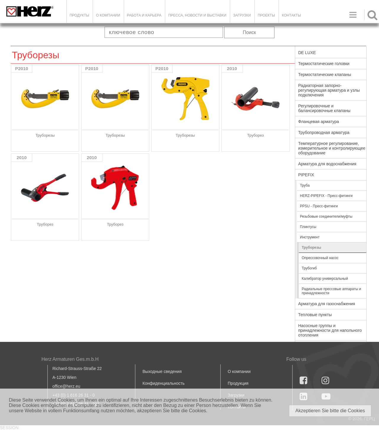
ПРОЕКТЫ (266, 15)
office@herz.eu (66, 386)
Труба (305, 185)
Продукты (79, 15)
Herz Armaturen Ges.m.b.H (70, 359)
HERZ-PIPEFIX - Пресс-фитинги (326, 196)
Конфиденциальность (163, 383)
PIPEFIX (306, 174)
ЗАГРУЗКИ (242, 15)
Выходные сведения (162, 371)
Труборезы (311, 247)
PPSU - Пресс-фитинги (319, 206)
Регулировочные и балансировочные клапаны (324, 108)
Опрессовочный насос (320, 258)
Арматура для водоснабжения (327, 163)
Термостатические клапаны (324, 74)
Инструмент (309, 237)
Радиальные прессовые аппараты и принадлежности (331, 291)
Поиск (249, 32)
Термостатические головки (323, 63)
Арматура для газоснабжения (326, 303)
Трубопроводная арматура (323, 132)
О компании (108, 15)
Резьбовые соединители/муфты (326, 216)
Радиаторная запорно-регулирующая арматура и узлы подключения (329, 90)
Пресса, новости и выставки (197, 15)
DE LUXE (307, 52)
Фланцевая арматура (318, 121)
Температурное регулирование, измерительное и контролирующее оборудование (331, 148)
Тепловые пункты (315, 314)
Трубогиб (309, 268)
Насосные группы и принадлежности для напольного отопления (330, 330)
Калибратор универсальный (325, 279)
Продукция (238, 383)
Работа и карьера (144, 15)
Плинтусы (308, 227)
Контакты (291, 15)
